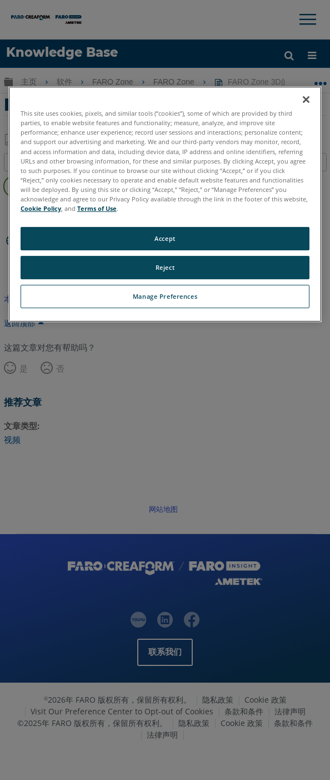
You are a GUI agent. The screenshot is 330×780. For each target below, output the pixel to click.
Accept (164, 238)
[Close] (306, 99)
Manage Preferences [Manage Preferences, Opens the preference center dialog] (165, 296)
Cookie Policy (41, 208)
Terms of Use (97, 208)
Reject (165, 267)
